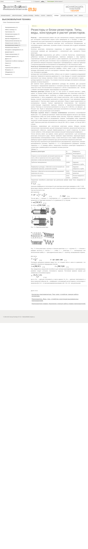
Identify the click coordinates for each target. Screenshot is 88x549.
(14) (9, 70)
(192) (8, 58)
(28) (14, 49)
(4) (9, 52)
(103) (12, 43)
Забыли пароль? (59, 1)
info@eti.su (32, 316)
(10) (8, 74)
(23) (12, 38)
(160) (10, 32)
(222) (12, 56)
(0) (14, 61)
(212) (11, 29)
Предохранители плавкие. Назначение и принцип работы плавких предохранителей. (59, 303)
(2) (7, 65)
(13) (10, 72)
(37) (10, 36)
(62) (13, 40)
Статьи (4, 22)
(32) (12, 54)
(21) (12, 67)
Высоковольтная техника (13, 22)
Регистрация (50, 1)
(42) (12, 47)
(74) (12, 45)
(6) (8, 63)
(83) (12, 34)
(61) (11, 27)
